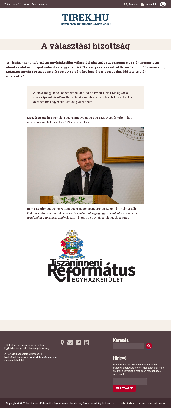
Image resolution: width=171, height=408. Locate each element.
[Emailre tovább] (70, 343)
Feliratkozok (124, 388)
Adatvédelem (127, 403)
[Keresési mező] (128, 346)
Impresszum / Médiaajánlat (152, 403)
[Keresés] (149, 346)
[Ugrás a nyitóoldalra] (85, 20)
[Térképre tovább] (62, 343)
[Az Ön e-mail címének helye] (130, 381)
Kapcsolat (150, 4)
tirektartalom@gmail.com (43, 357)
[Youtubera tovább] (86, 343)
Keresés (133, 4)
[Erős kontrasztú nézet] (163, 4)
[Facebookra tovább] (78, 343)
